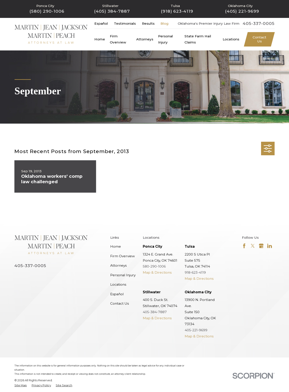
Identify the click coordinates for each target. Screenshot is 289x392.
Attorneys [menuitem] (144, 39)
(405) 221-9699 (242, 11)
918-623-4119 (195, 272)
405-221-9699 (196, 330)
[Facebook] (244, 245)
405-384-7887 (155, 312)
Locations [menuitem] (231, 39)
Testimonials (125, 23)
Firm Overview (122, 256)
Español (101, 23)
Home (115, 246)
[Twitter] (252, 245)
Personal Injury (123, 275)
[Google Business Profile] (261, 245)
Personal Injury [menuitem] (165, 39)
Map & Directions (157, 272)
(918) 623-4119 (177, 11)
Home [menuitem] (99, 39)
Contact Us (259, 39)
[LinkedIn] (269, 245)
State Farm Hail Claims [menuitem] (197, 39)
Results (148, 23)
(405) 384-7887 (112, 11)
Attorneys (118, 265)
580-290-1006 (154, 266)
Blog (164, 23)
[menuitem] (20, 385)
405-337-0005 (258, 23)
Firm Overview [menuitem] (118, 39)
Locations (118, 284)
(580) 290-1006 (46, 11)
